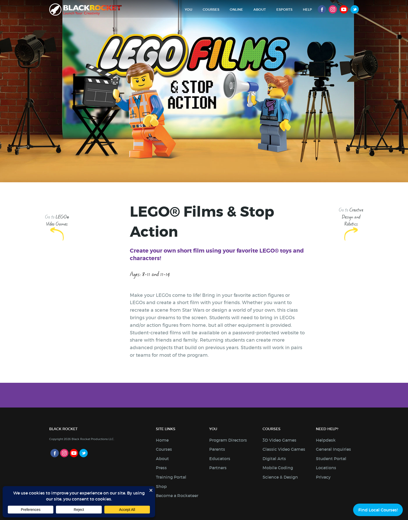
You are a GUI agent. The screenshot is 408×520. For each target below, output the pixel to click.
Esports (284, 9)
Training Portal (171, 477)
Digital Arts (274, 458)
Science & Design (280, 477)
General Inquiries (333, 449)
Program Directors (228, 440)
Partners (218, 467)
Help (307, 9)
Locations (326, 467)
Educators (219, 458)
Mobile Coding (278, 467)
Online (236, 9)
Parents (217, 449)
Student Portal (331, 458)
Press (161, 467)
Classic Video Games (284, 449)
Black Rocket (85, 9)
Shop (161, 486)
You (188, 9)
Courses (211, 9)
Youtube (344, 9)
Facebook (322, 9)
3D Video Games (279, 440)
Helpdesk (326, 440)
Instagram (333, 9)
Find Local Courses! (378, 509)
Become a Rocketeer (177, 495)
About (259, 9)
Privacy (323, 477)
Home (162, 440)
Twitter (354, 9)
